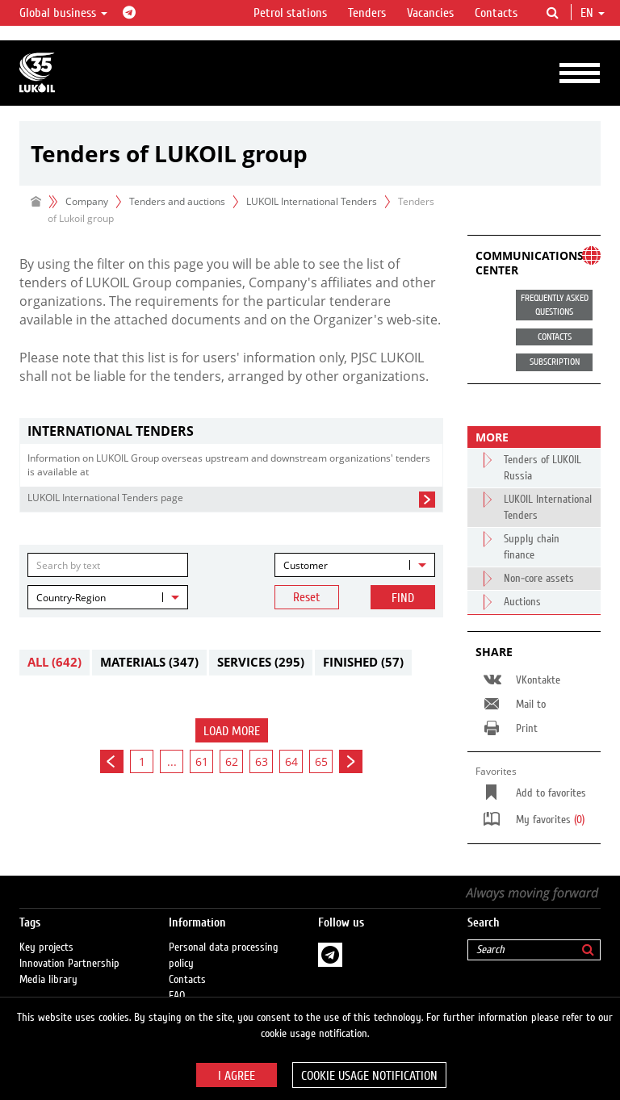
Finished (363, 662)
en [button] (592, 13)
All (54, 662)
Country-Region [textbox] (71, 597)
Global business (63, 13)
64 (291, 761)
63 (261, 761)
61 (201, 761)
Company (86, 201)
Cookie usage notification (369, 1076)
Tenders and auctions (177, 201)
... (172, 761)
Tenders (367, 13)
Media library (48, 979)
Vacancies (430, 13)
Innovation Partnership (69, 963)
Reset (306, 597)
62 (231, 761)
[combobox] (354, 565)
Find (403, 598)
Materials (149, 662)
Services (260, 662)
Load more (231, 731)
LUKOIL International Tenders (311, 201)
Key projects (46, 947)
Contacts (496, 13)
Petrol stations (290, 13)
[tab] (231, 431)
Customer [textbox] (305, 565)
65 (321, 761)
